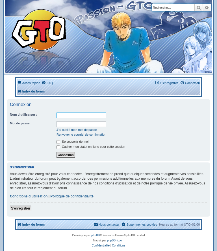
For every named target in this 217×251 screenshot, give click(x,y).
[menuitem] (47, 83)
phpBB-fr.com (115, 240)
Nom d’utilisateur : (23, 114)
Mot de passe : (20, 123)
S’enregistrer (20, 208)
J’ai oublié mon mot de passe (77, 129)
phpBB (95, 235)
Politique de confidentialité (72, 196)
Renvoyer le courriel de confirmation (81, 134)
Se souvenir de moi (72, 141)
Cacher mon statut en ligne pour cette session (91, 146)
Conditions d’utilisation (28, 196)
